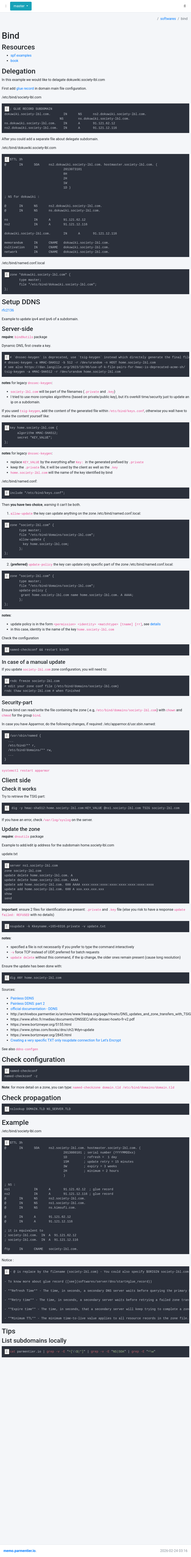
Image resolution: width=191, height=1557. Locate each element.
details (155, 624)
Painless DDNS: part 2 (28, 1003)
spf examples (21, 55)
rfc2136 (8, 310)
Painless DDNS (22, 998)
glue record (25, 88)
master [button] (19, 6)
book (14, 61)
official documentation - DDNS (34, 1009)
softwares (168, 19)
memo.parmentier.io (20, 1551)
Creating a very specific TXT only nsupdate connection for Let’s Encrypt (66, 1040)
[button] (6, 6)
